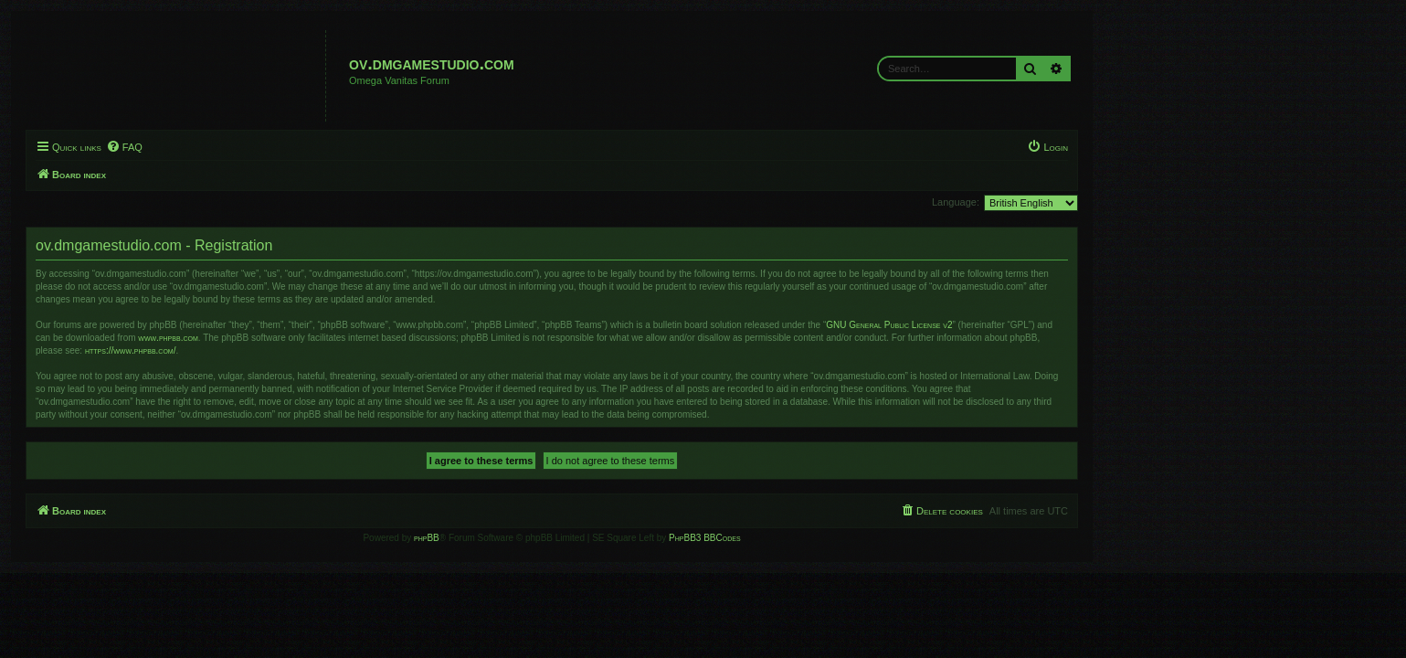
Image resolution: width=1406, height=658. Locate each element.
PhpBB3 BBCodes (856, 538)
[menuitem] (275, 147)
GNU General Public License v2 (1041, 325)
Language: (1107, 201)
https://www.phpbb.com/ (281, 350)
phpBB (578, 538)
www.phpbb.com (319, 338)
